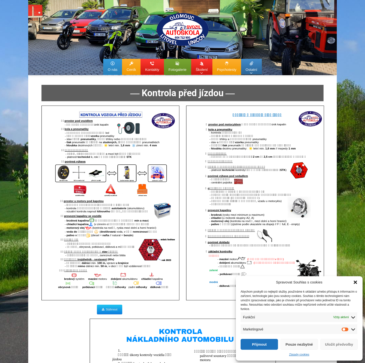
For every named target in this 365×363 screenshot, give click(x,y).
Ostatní (251, 68)
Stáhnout (109, 309)
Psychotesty (227, 66)
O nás (112, 66)
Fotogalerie (178, 66)
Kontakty (152, 66)
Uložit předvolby (339, 344)
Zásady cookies (299, 354)
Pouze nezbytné (299, 344)
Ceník (131, 66)
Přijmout (259, 344)
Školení (202, 68)
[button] (355, 282)
